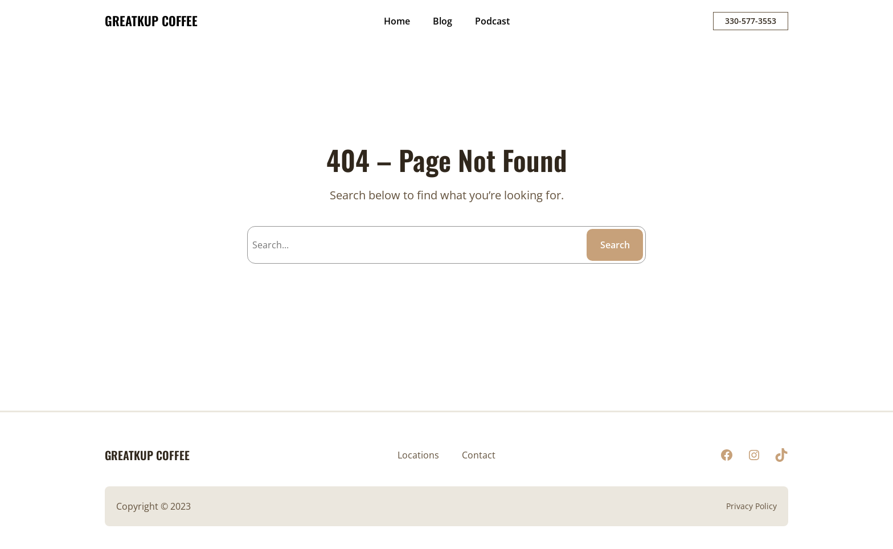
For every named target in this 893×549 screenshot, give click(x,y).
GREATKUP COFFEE (151, 20)
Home (397, 21)
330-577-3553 (750, 20)
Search (615, 245)
